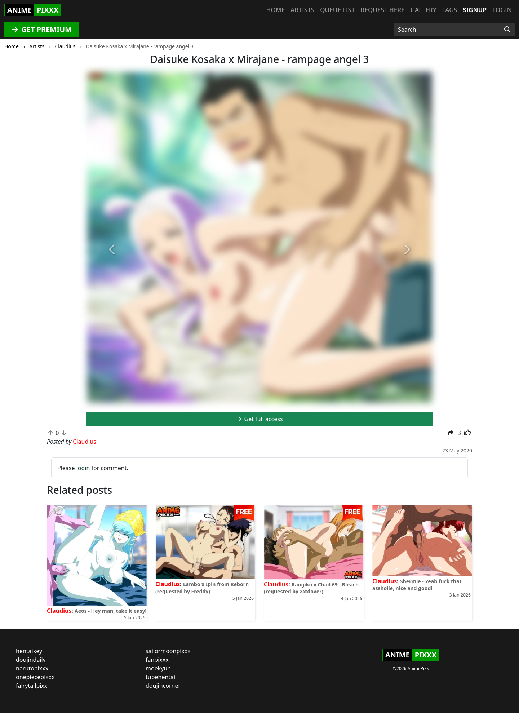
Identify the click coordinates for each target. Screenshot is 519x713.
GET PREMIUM (42, 29)
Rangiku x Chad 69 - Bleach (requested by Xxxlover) (311, 588)
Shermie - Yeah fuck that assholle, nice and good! (417, 585)
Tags (449, 10)
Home (275, 10)
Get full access (259, 419)
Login (502, 10)
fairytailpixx (31, 686)
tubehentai (160, 677)
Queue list (337, 10)
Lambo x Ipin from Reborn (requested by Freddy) (202, 587)
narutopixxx (32, 668)
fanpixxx (157, 660)
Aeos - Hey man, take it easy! (111, 610)
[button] (112, 250)
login (83, 468)
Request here (383, 10)
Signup (475, 10)
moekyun (158, 668)
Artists (302, 10)
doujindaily (31, 660)
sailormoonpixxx (168, 651)
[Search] (507, 29)
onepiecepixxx (35, 677)
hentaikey (29, 651)
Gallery (423, 10)
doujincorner (163, 686)
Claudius (59, 611)
